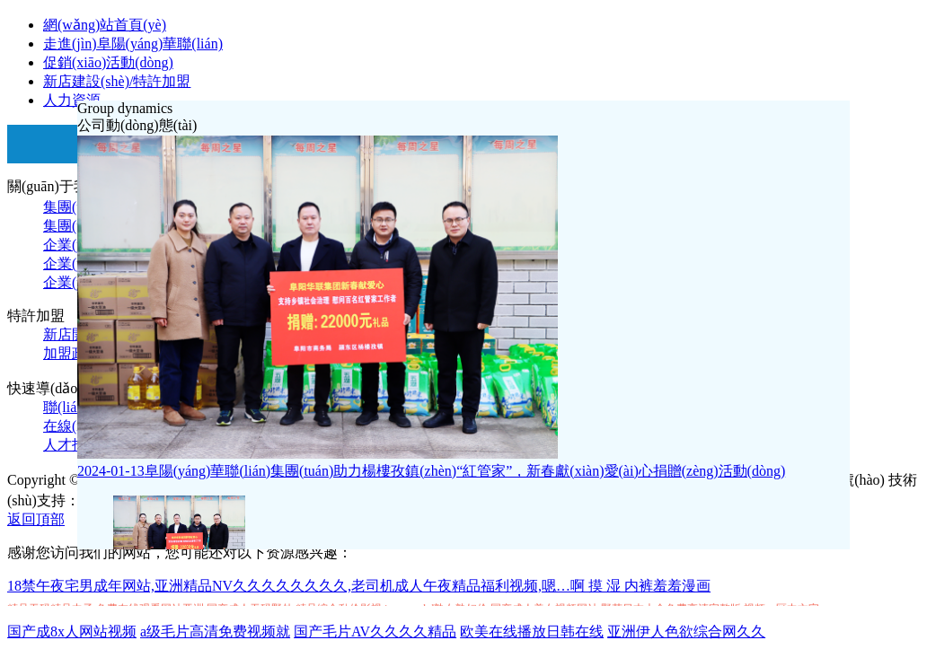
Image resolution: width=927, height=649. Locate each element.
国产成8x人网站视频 (72, 631)
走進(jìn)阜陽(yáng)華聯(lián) (133, 43)
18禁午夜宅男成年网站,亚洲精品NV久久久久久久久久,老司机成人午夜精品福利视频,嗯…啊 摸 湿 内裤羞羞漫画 (359, 585)
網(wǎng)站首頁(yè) (104, 24)
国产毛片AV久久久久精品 (375, 631)
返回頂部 (36, 519)
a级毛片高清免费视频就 (215, 631)
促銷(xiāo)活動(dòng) (108, 62)
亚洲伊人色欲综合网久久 (686, 631)
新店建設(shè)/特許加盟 (116, 81)
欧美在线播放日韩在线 (532, 631)
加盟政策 (72, 353)
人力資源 (72, 100)
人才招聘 (72, 444)
